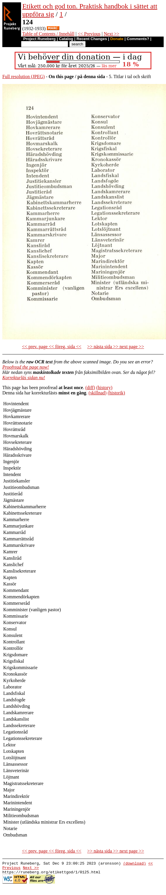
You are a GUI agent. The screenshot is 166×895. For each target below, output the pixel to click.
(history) (104, 387)
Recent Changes (92, 39)
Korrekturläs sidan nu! (23, 377)
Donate (116, 39)
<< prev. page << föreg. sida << (51, 346)
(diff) (90, 387)
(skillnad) (97, 392)
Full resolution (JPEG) (23, 76)
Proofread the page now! (25, 367)
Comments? (138, 39)
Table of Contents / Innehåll (48, 33)
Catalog (66, 39)
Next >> (111, 33)
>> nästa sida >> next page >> (115, 346)
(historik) (116, 392)
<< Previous (89, 33)
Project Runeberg (39, 39)
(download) (134, 864)
